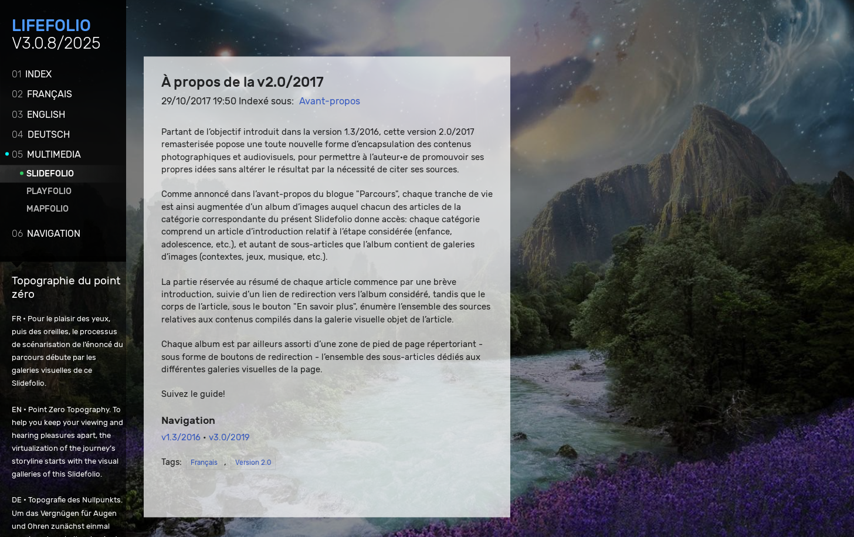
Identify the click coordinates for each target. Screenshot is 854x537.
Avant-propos (329, 101)
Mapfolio (47, 208)
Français (42, 93)
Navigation (46, 233)
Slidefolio (50, 173)
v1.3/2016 (181, 438)
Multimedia (46, 153)
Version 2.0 (253, 463)
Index (32, 73)
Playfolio (49, 191)
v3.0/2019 (229, 438)
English (38, 114)
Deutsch (41, 134)
